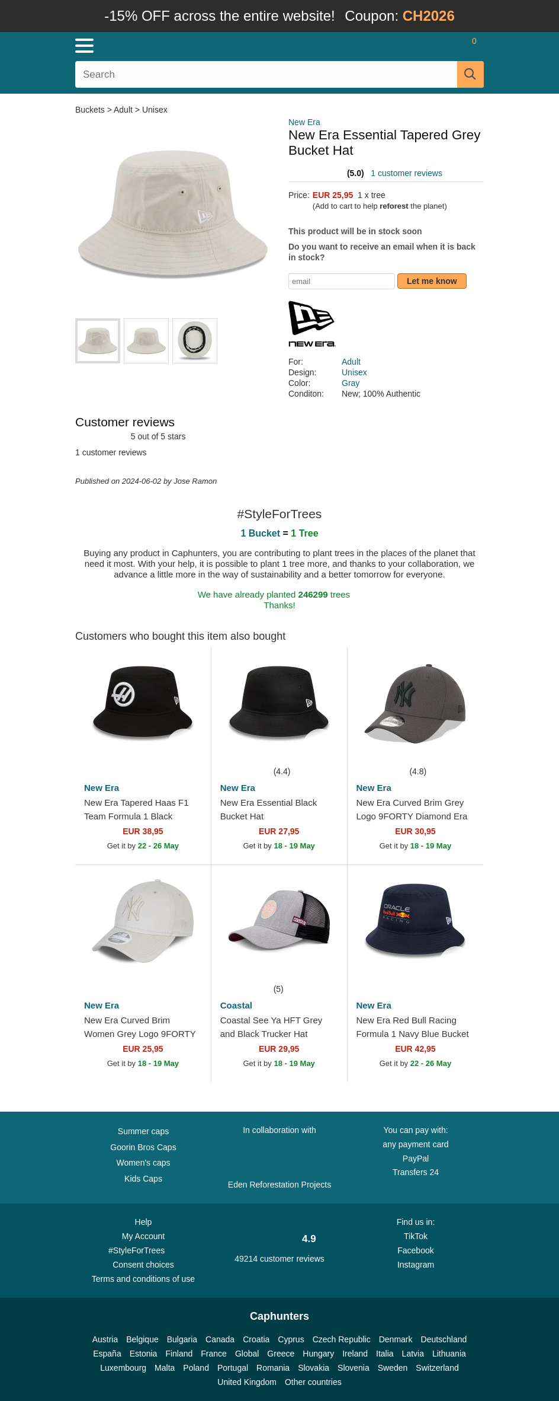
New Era (304, 122)
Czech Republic (342, 1339)
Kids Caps (143, 1178)
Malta (165, 1368)
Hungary (318, 1353)
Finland (178, 1353)
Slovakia (313, 1368)
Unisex (155, 109)
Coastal (236, 1005)
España (107, 1353)
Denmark (396, 1339)
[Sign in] (427, 45)
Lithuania (449, 1353)
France (214, 1353)
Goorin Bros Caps (143, 1147)
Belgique (142, 1339)
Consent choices (143, 1264)
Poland (196, 1368)
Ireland (355, 1353)
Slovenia (354, 1368)
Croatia (256, 1339)
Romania (273, 1368)
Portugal (232, 1368)
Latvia (413, 1353)
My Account (143, 1236)
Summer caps (143, 1131)
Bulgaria (182, 1339)
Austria (105, 1339)
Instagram (415, 1264)
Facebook (415, 1250)
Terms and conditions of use (143, 1279)
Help (143, 1222)
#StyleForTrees (143, 1249)
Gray (350, 383)
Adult (123, 109)
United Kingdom (247, 1382)
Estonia (144, 1353)
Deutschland (444, 1339)
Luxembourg (123, 1368)
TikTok (416, 1236)
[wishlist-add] (184, 746)
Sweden (393, 1368)
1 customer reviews (406, 173)
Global (247, 1353)
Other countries (313, 1382)
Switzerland (437, 1368)
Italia (385, 1353)
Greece (280, 1353)
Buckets (91, 109)
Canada (219, 1339)
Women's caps (143, 1162)
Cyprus (291, 1339)
